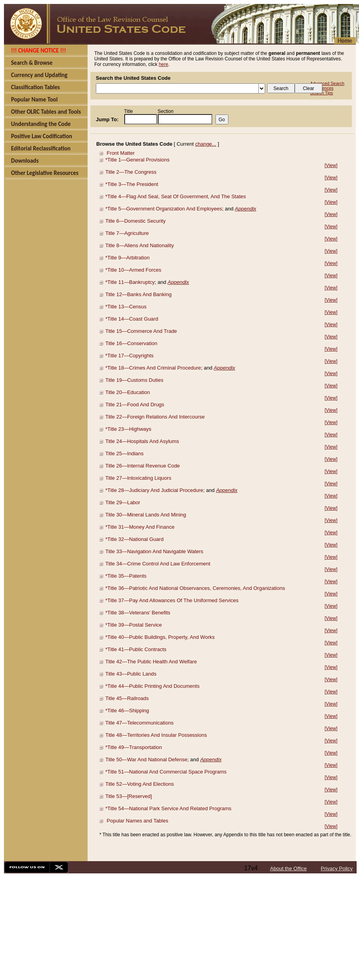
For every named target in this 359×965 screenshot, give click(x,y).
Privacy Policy (337, 868)
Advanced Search (327, 83)
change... (206, 144)
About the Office (288, 868)
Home (345, 40)
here (163, 64)
